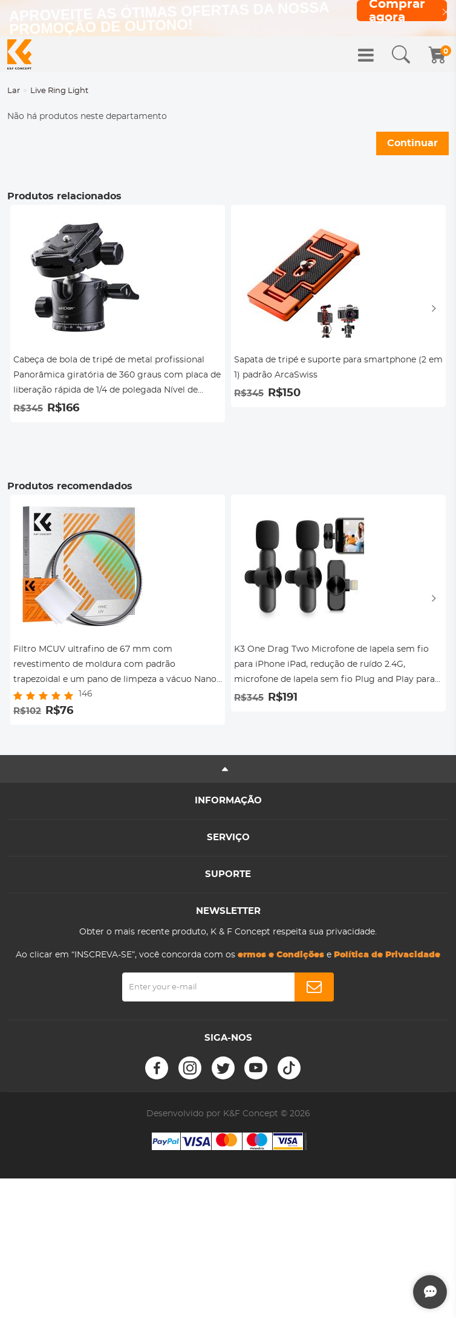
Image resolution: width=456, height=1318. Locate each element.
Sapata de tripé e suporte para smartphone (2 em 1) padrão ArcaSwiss (338, 367)
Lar (13, 91)
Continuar (412, 143)
